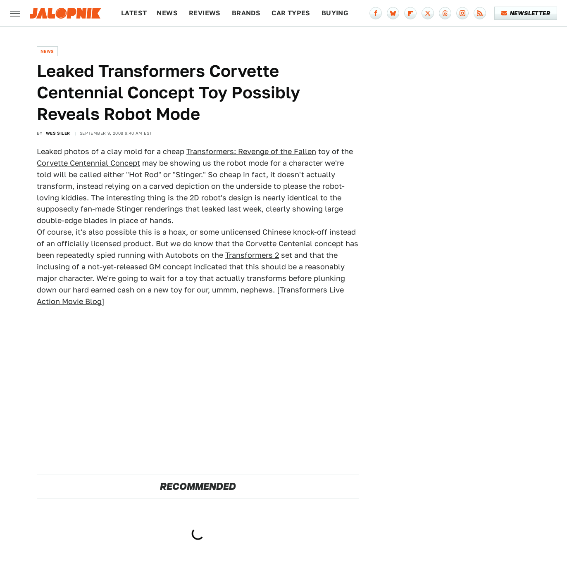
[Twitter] (428, 13)
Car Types (291, 13)
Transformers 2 (252, 255)
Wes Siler (58, 133)
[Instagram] (462, 13)
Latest (134, 13)
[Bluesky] (393, 13)
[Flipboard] (410, 13)
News (167, 13)
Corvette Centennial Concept (88, 163)
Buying (335, 13)
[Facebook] (375, 13)
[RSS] (480, 13)
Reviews (205, 13)
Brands (246, 13)
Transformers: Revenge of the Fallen (251, 151)
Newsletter (525, 13)
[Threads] (445, 13)
